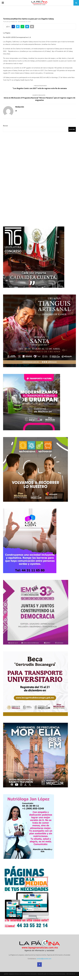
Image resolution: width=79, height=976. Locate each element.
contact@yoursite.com (44, 958)
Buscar (5, 126)
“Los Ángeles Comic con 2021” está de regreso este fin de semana (39, 88)
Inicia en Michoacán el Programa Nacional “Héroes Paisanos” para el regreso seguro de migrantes (39, 99)
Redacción (14, 21)
